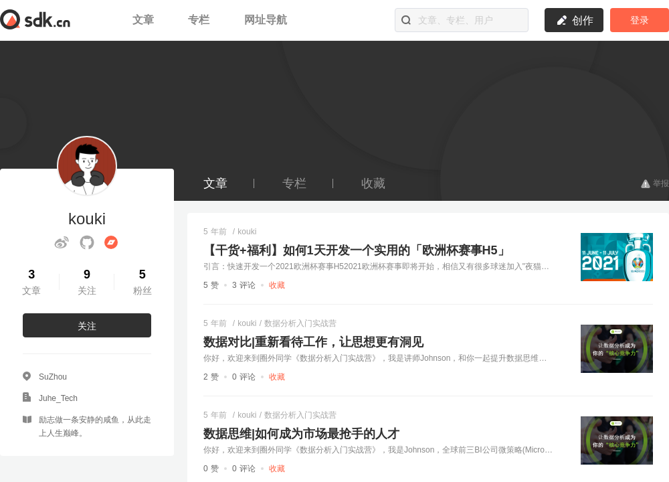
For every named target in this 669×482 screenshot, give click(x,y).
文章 (144, 19)
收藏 (373, 183)
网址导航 (265, 19)
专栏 (200, 19)
